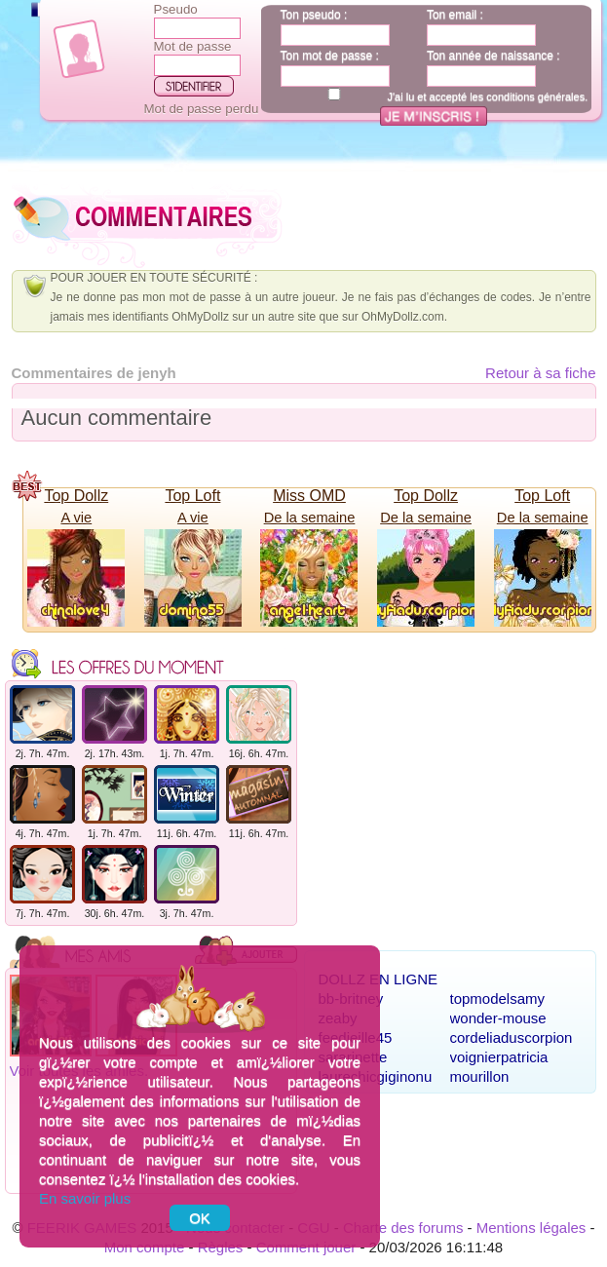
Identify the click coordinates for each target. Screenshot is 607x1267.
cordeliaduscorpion (511, 1037)
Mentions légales (531, 1227)
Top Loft (192, 495)
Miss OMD (309, 495)
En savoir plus (85, 1198)
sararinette (353, 1057)
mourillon (480, 1076)
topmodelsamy (498, 998)
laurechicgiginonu (376, 1076)
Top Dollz (76, 495)
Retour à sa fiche (540, 373)
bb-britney (351, 998)
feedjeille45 (356, 1037)
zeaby (338, 1018)
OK (199, 1217)
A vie (76, 517)
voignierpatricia (499, 1057)
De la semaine (310, 517)
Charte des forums (403, 1227)
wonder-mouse (498, 1018)
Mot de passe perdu (201, 108)
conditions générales (535, 96)
